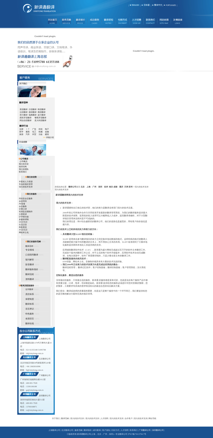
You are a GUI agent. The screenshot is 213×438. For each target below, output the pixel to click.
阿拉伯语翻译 (25, 120)
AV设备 (22, 204)
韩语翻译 (41, 109)
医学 (22, 132)
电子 (47, 129)
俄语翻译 (41, 112)
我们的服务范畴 (34, 241)
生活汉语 (23, 224)
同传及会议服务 (26, 198)
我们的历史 (24, 164)
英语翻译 (24, 109)
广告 (34, 129)
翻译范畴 (65, 418)
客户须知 (106, 430)
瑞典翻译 (33, 115)
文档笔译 (23, 214)
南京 (111, 187)
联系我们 (23, 172)
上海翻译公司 (45, 339)
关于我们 (56, 418)
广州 (94, 187)
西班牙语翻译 (25, 118)
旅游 (21, 134)
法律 (21, 129)
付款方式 (115, 430)
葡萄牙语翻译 (40, 118)
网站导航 (152, 418)
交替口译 (23, 209)
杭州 (106, 187)
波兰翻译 (41, 115)
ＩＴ (29, 129)
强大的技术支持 (26, 187)
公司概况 (23, 161)
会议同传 (23, 201)
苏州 (130, 187)
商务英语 (23, 227)
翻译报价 (88, 430)
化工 (35, 132)
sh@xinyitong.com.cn (34, 353)
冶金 (42, 134)
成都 (115, 187)
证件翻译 (29, 289)
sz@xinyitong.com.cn (34, 410)
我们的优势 (32, 177)
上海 (88, 187)
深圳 (100, 187)
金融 (47, 132)
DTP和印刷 (24, 217)
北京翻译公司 (45, 359)
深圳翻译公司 (45, 395)
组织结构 (23, 166)
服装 (29, 132)
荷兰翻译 (24, 115)
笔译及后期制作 (26, 211)
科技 (41, 129)
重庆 (121, 187)
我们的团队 (24, 169)
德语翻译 (33, 112)
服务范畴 (78, 430)
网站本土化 (24, 232)
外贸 (35, 134)
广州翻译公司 (45, 375)
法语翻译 (24, 112)
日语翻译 (33, 109)
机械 (42, 132)
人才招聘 (104, 418)
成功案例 (97, 430)
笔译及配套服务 (27, 285)
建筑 (47, 134)
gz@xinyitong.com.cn (34, 390)
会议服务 (23, 206)
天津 (126, 187)
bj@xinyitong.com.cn (34, 370)
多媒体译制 (24, 219)
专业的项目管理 (26, 184)
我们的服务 (32, 194)
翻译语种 (29, 246)
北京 (83, 187)
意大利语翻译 (40, 120)
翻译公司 (72, 187)
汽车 (28, 134)
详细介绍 (50, 137)
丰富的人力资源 (26, 181)
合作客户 (128, 418)
